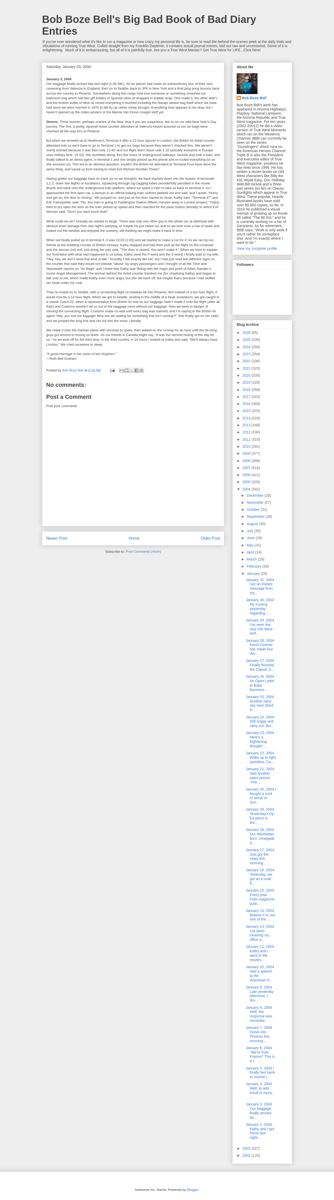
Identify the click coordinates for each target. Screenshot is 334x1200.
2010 (247, 446)
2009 (247, 453)
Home (134, 538)
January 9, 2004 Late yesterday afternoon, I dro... (260, 993)
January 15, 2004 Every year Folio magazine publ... (260, 896)
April (251, 552)
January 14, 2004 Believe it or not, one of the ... (261, 915)
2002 (247, 1155)
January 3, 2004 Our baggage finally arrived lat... (259, 1110)
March (252, 559)
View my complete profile (257, 248)
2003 (247, 1148)
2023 (247, 354)
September (256, 516)
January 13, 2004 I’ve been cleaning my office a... (260, 933)
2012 (247, 432)
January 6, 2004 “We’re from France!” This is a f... (260, 1054)
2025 (247, 340)
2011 (247, 439)
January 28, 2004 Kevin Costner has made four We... (260, 647)
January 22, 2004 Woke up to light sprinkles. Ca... (261, 757)
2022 (247, 361)
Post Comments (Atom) (143, 552)
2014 (247, 418)
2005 (247, 482)
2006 (247, 475)
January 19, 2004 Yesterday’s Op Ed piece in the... (260, 815)
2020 (247, 375)
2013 (247, 425)
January (254, 573)
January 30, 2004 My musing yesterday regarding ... (260, 606)
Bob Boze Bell (254, 98)
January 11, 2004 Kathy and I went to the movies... (260, 953)
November (255, 502)
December (255, 495)
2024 (247, 347)
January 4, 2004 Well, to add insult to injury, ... (259, 1090)
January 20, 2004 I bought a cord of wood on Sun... (261, 795)
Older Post (210, 538)
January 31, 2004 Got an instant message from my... (260, 586)
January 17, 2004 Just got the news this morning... (260, 856)
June (251, 538)
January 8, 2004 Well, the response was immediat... (259, 1014)
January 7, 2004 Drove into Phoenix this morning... (259, 1034)
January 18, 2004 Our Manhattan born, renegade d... (260, 836)
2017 (247, 397)
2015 (247, 411)
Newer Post (56, 538)
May (250, 545)
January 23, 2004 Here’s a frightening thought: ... (260, 739)
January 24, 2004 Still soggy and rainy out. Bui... (260, 721)
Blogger (192, 1190)
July (250, 531)
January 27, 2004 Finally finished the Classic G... (260, 664)
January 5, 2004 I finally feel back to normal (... (260, 1072)
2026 (247, 333)
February (254, 566)
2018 (247, 390)
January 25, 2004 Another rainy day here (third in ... (260, 703)
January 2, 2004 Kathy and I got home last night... (260, 1131)
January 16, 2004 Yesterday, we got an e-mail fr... (260, 876)
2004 (247, 489)
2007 (247, 468)
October (254, 509)
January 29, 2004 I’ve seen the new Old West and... (260, 626)
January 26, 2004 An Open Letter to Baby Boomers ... (260, 683)
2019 (247, 382)
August (253, 524)
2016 (247, 404)
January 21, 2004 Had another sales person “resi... (260, 775)
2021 (247, 368)
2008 (247, 461)
